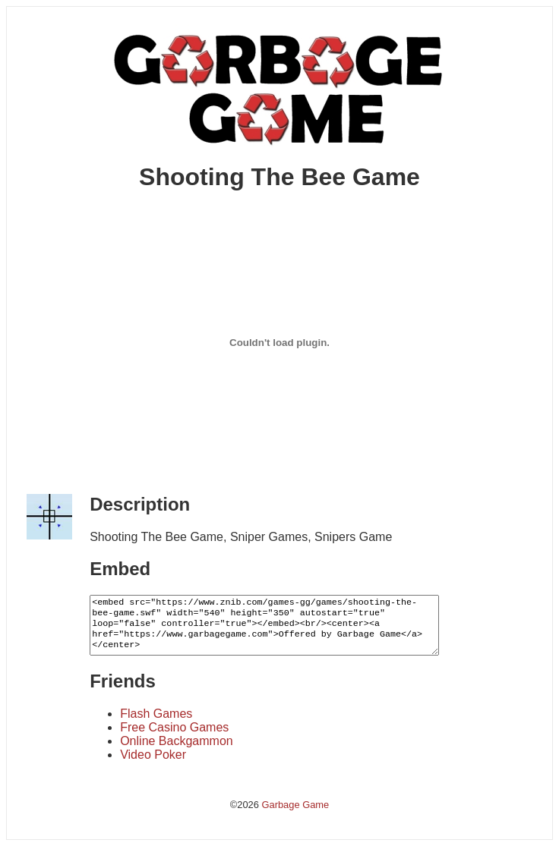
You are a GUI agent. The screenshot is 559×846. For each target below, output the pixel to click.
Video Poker (153, 754)
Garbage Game (295, 804)
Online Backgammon (176, 740)
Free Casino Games (174, 727)
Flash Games (156, 713)
